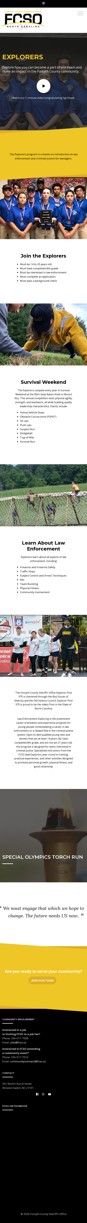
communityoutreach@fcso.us (28, 1061)
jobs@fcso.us (18, 1042)
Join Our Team (42, 980)
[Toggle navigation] (43, 4)
